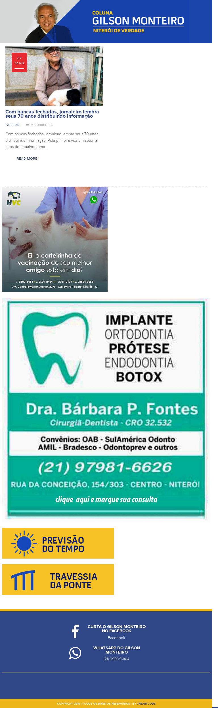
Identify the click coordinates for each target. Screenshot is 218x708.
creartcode (146, 703)
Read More (27, 158)
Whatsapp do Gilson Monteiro (116, 650)
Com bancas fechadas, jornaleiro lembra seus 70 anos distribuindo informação (52, 114)
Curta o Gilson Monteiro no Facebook (117, 629)
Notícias (12, 124)
